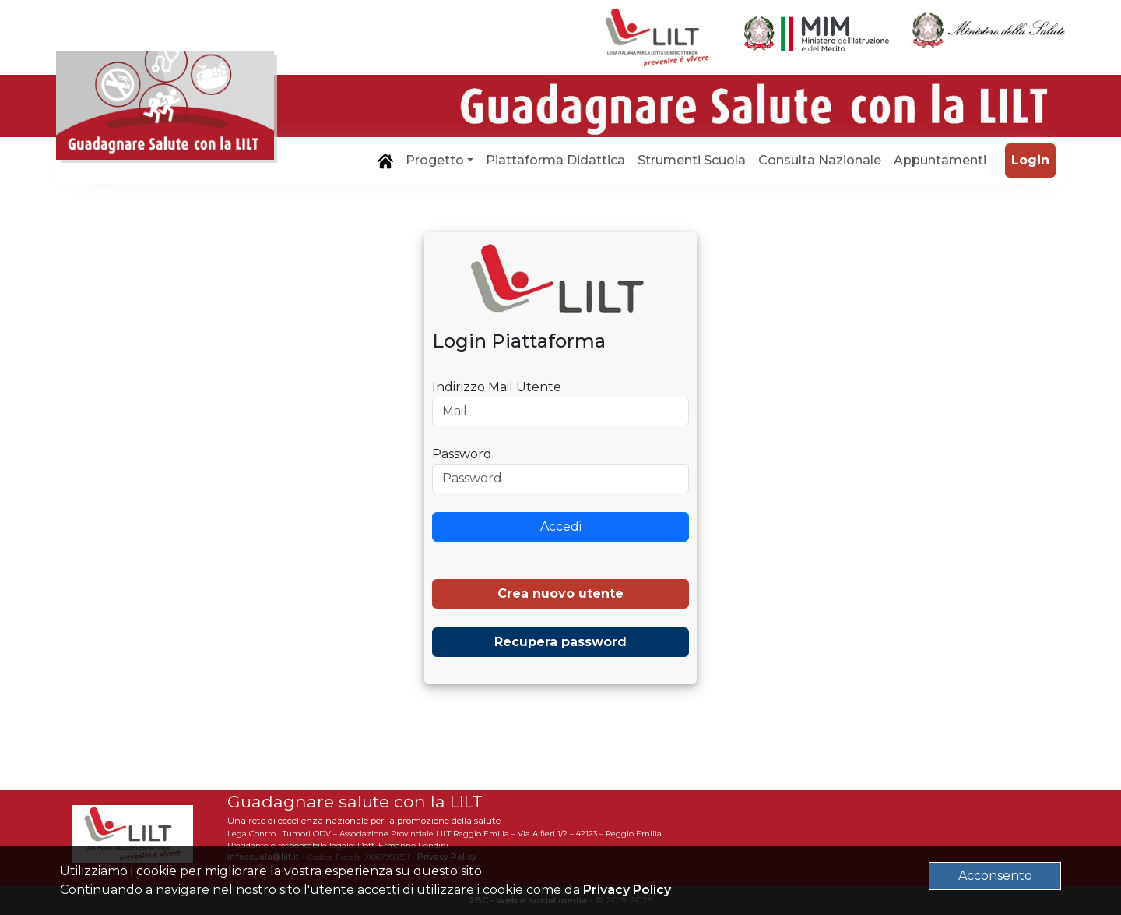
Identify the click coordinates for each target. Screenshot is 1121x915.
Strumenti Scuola (692, 160)
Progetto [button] (435, 160)
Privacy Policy (627, 889)
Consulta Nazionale (819, 160)
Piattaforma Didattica (555, 160)
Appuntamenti (940, 160)
